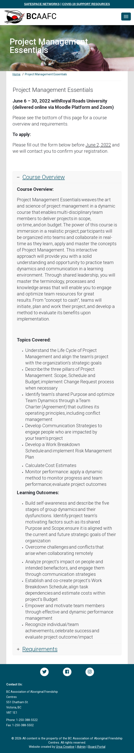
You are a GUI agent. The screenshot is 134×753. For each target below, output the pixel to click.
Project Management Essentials (46, 74)
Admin (81, 747)
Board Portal (96, 747)
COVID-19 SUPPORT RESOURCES (86, 4)
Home (16, 74)
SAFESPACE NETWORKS (42, 4)
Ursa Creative (65, 747)
